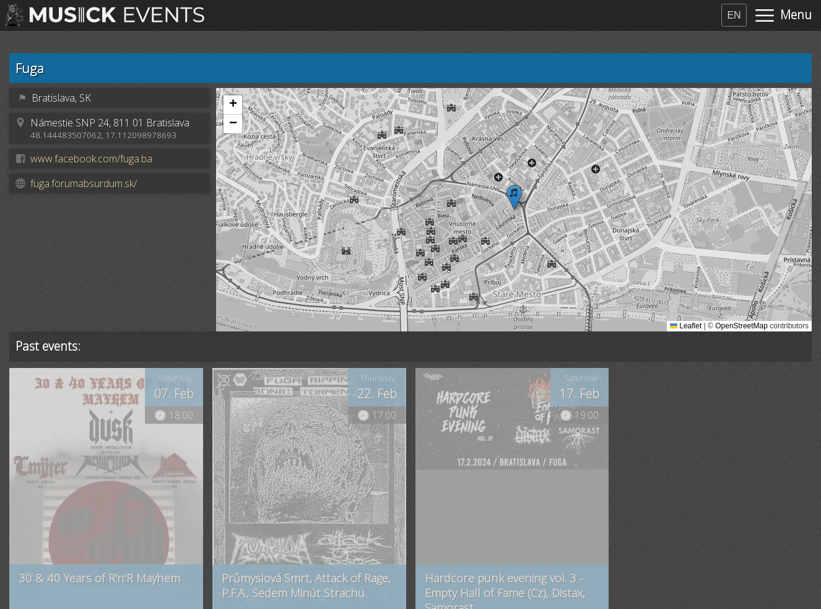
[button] (514, 197)
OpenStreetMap (741, 326)
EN (734, 15)
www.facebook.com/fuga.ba (91, 158)
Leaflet (686, 326)
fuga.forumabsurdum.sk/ (83, 183)
